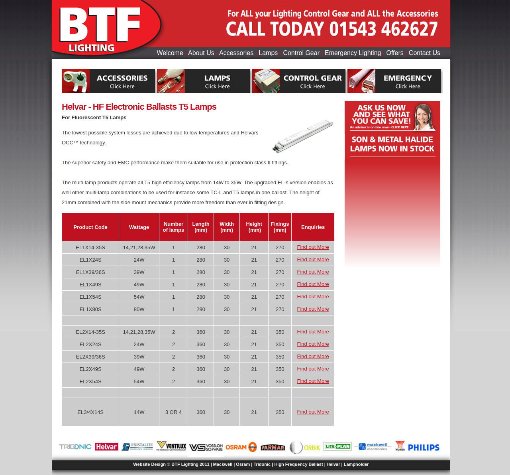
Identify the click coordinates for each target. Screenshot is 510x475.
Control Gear (301, 52)
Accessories (236, 52)
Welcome (170, 52)
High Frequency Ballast (298, 464)
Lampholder (356, 464)
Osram (243, 464)
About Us (201, 52)
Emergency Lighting (353, 52)
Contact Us (424, 52)
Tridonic (262, 464)
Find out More (313, 247)
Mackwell (222, 464)
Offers (395, 52)
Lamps (268, 52)
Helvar (333, 464)
